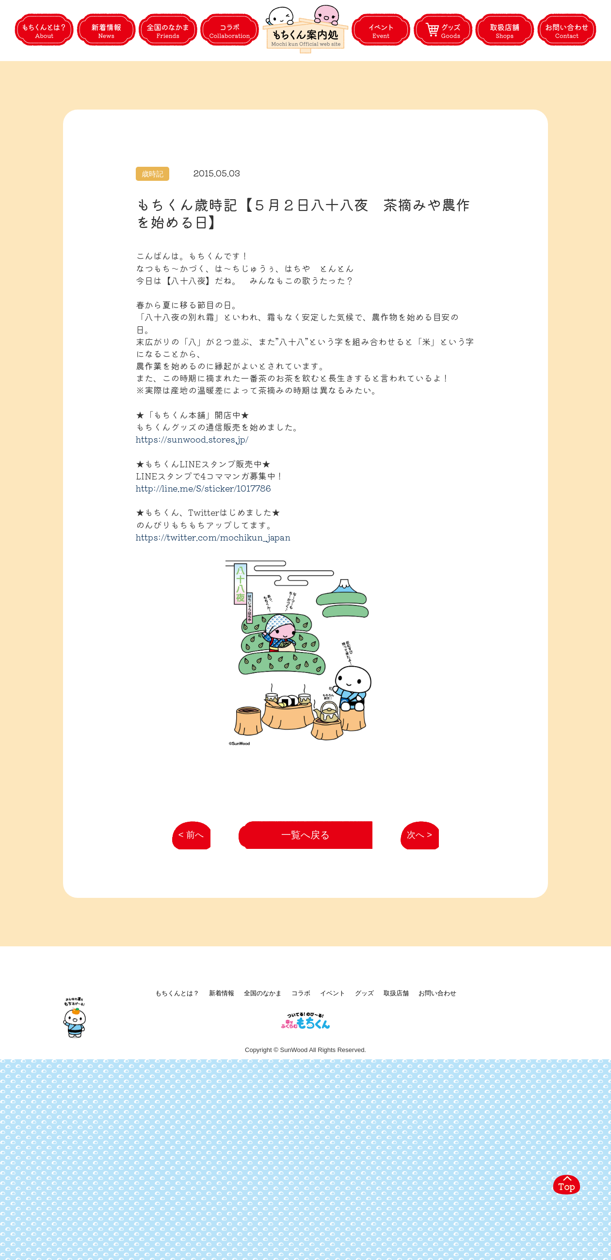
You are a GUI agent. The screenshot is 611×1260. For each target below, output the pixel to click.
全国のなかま (263, 1177)
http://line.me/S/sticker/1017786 (203, 533)
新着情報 (221, 1177)
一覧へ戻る (306, 1005)
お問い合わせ (437, 1177)
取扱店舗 (396, 1177)
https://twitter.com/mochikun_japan (213, 582)
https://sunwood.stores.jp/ (192, 484)
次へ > (414, 1010)
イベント (332, 1177)
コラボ (300, 1177)
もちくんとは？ (177, 1177)
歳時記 (152, 220)
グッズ (364, 1177)
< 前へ (188, 1010)
